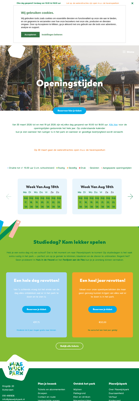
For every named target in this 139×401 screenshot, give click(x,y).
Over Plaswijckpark (119, 350)
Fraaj (44, 392)
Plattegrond (79, 354)
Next (130, 157)
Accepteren (30, 34)
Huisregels (114, 376)
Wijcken (77, 350)
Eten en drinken (81, 358)
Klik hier (113, 86)
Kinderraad (114, 361)
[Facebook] (88, 393)
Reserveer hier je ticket (69, 71)
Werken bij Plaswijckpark (122, 372)
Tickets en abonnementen (51, 350)
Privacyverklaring (34, 396)
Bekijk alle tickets (69, 307)
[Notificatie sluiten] (132, 3)
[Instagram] (121, 393)
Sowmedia (56, 392)
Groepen (42, 354)
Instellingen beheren (52, 34)
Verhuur (113, 358)
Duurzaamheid (116, 354)
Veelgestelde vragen (49, 361)
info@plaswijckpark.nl (13, 360)
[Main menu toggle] (128, 14)
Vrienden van (115, 369)
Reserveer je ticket (36, 270)
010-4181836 (8, 357)
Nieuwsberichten (82, 361)
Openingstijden (46, 365)
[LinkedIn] (105, 393)
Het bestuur (115, 365)
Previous (9, 157)
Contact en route (47, 358)
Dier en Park (115, 380)
